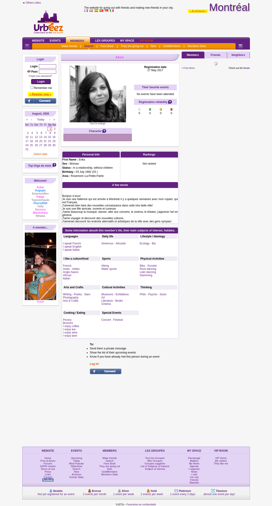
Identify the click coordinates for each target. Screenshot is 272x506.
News (194, 471)
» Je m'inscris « (198, 11)
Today (76, 460)
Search (88, 46)
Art (103, 297)
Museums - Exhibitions (115, 294)
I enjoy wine (70, 332)
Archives (76, 474)
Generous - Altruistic (113, 243)
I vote (194, 474)
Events (55, 40)
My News (194, 463)
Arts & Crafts (71, 300)
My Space (127, 40)
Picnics (67, 319)
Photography (71, 297)
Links (48, 474)
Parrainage (194, 458)
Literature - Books (112, 300)
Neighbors (238, 55)
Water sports (109, 269)
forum (246, 68)
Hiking (105, 265)
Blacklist (194, 482)
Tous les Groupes (155, 458)
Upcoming (76, 458)
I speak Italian (71, 249)
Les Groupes (105, 40)
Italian (66, 278)
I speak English (72, 246)
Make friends (69, 46)
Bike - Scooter (148, 265)
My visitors (221, 460)
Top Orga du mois (39, 165)
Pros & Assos (48, 460)
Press (48, 471)
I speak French (72, 243)
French (67, 265)
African (67, 275)
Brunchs (68, 323)
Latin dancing (148, 272)
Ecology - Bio (148, 243)
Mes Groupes (154, 460)
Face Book (107, 46)
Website (38, 40)
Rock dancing (148, 269)
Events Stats (76, 477)
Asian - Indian (71, 269)
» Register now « (40, 94)
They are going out (132, 46)
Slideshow (76, 466)
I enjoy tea (69, 329)
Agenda (194, 466)
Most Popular (76, 463)
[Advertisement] (167, 23)
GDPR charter (48, 466)
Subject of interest (155, 469)
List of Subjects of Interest (154, 466)
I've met (194, 477)
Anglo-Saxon (71, 272)
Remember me (43, 88)
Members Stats (197, 46)
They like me (221, 463)
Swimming (146, 275)
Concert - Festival (112, 319)
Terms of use (48, 469)
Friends (215, 55)
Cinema (106, 304)
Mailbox (194, 460)
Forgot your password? (40, 76)
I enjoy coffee (71, 326)
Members (77, 41)
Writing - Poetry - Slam (76, 294)
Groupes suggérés (155, 463)
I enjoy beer (70, 335)
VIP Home (221, 458)
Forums (48, 463)
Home (48, 458)
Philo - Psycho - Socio (153, 294)
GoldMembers (171, 46)
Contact (47, 477)
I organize (194, 469)
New (153, 46)
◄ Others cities (31, 2)
